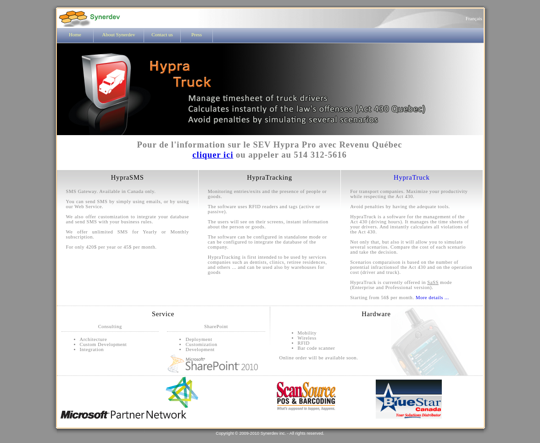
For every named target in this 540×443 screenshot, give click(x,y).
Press (196, 34)
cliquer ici (212, 154)
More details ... (432, 297)
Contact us (162, 34)
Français (475, 18)
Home (75, 34)
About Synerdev (118, 34)
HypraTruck (411, 177)
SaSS (433, 282)
